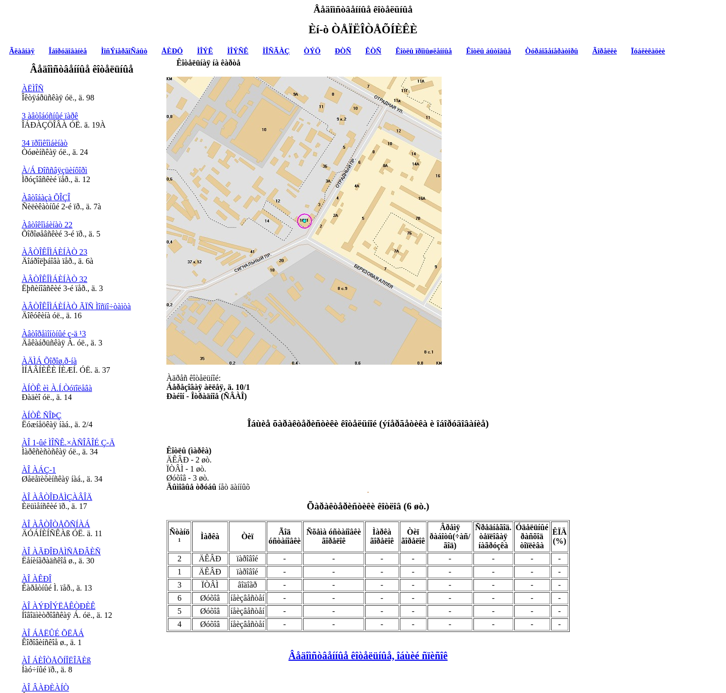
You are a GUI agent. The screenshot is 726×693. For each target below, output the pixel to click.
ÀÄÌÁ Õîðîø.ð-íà (49, 361)
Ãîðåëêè (604, 51)
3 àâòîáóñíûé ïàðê (50, 115)
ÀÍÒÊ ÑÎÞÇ (42, 415)
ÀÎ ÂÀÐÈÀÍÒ (45, 687)
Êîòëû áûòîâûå (488, 51)
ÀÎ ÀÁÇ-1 (39, 470)
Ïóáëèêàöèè (648, 51)
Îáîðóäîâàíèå (68, 51)
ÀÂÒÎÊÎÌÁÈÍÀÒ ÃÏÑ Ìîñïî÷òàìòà (76, 306)
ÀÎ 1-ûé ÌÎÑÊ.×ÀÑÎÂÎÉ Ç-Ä (68, 442)
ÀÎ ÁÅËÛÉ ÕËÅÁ (53, 633)
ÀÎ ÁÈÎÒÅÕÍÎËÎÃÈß (56, 660)
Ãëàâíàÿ (21, 51)
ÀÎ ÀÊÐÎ (36, 578)
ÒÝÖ (312, 51)
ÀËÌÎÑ (33, 88)
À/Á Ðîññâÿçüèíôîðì (54, 170)
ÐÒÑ (343, 51)
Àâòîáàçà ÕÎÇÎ (46, 197)
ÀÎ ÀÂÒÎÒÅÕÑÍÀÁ (56, 524)
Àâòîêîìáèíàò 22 (47, 224)
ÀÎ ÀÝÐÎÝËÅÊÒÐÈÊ (58, 606)
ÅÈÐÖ (172, 51)
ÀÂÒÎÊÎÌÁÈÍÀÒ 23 (54, 252)
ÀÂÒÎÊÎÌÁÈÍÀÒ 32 (54, 279)
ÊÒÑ (374, 51)
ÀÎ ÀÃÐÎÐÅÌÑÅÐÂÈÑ (61, 551)
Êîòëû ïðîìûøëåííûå (423, 51)
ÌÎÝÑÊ (237, 51)
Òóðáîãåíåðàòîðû (551, 51)
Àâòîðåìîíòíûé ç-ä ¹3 (54, 333)
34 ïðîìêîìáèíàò (45, 143)
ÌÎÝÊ (205, 51)
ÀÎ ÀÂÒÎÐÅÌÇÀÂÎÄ (57, 497)
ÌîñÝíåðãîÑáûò (124, 51)
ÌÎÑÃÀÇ (276, 51)
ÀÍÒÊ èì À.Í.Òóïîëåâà (57, 388)
